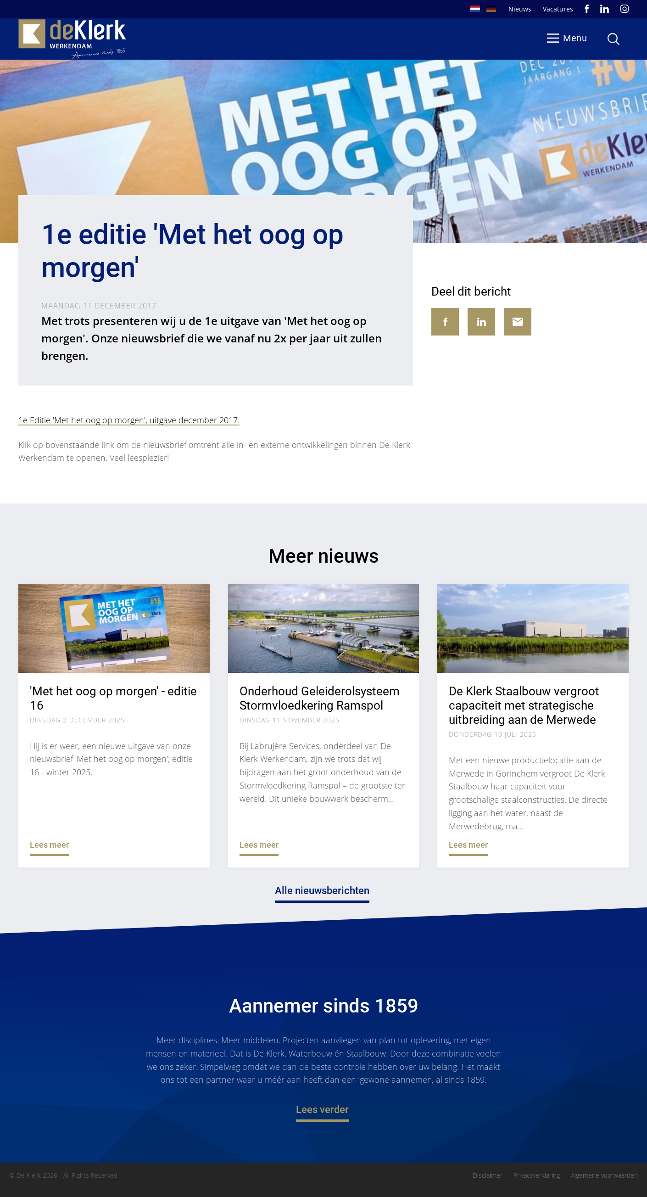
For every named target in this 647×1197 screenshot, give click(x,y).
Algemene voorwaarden (604, 1175)
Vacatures (558, 9)
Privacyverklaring (536, 1175)
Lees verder (322, 1110)
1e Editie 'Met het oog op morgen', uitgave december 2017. (129, 419)
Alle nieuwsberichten (322, 891)
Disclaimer (487, 1175)
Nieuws (519, 9)
